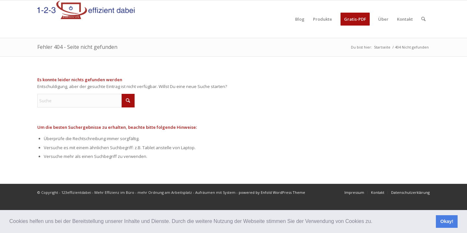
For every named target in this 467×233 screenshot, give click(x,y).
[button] (375, 222)
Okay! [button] (446, 221)
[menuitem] (300, 19)
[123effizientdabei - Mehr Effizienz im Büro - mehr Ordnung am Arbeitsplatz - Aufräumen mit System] (86, 19)
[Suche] (423, 19)
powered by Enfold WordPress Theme (272, 192)
